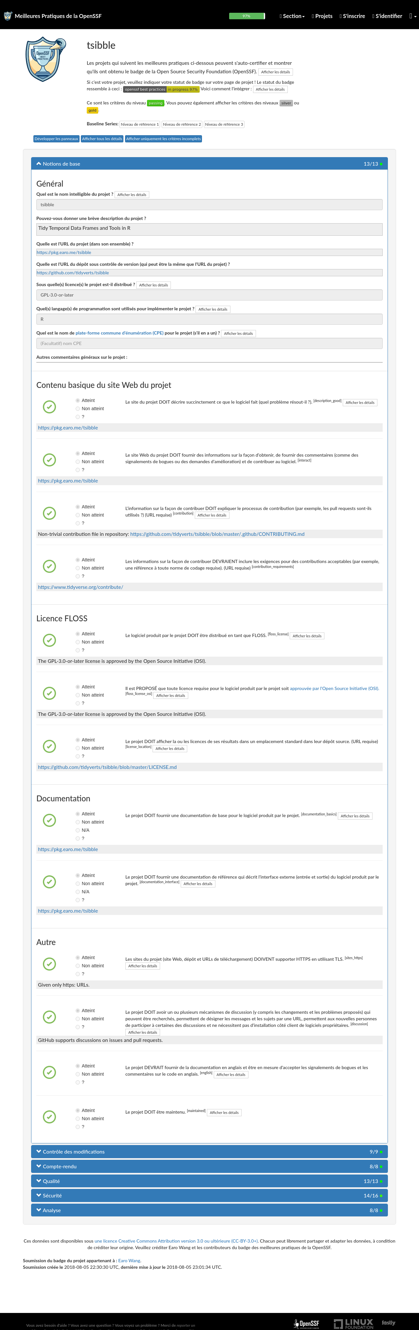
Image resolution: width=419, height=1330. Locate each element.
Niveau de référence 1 (140, 124)
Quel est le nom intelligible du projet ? (74, 194)
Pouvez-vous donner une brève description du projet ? (91, 218)
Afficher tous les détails (102, 138)
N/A (82, 830)
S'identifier (387, 15)
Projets (322, 15)
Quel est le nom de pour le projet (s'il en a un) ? (128, 333)
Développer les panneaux (56, 138)
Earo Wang (129, 1260)
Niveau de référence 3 (224, 124)
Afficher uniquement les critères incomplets (163, 138)
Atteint (83, 400)
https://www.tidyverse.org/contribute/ (80, 587)
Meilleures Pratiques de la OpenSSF (58, 15)
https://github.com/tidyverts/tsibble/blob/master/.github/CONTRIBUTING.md (217, 534)
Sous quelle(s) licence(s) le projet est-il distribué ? (85, 284)
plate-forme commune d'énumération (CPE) (120, 333)
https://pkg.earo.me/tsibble (64, 252)
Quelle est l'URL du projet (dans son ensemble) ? (85, 243)
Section (292, 15)
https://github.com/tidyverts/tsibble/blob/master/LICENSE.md (107, 767)
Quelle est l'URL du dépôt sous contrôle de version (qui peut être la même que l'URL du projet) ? (133, 264)
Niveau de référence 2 (182, 124)
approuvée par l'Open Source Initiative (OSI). (334, 688)
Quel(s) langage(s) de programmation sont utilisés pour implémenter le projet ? (115, 308)
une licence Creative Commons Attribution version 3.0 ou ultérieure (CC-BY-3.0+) (176, 1241)
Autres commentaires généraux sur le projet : (81, 357)
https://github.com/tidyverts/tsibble (73, 272)
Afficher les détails (275, 72)
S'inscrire (352, 15)
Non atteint (83, 408)
